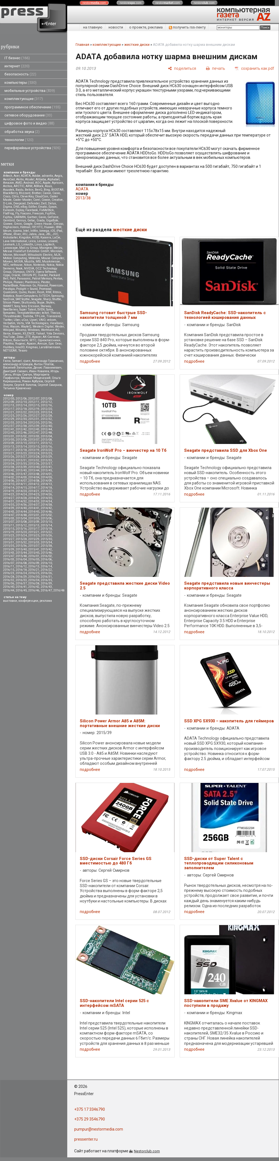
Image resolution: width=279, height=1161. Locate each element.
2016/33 (21, 580)
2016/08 (21, 563)
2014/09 (46, 480)
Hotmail (25, 227)
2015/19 (8, 532)
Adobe (36, 176)
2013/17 (8, 450)
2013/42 (8, 470)
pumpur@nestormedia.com (98, 1129)
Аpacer (36, 337)
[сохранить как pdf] (254, 68)
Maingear (45, 248)
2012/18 (21, 409)
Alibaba (41, 179)
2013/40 (33, 467)
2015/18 (46, 529)
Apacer (31, 343)
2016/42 (33, 587)
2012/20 (46, 409)
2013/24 (33, 453)
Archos (7, 186)
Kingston (25, 237)
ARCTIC (19, 186)
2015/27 (8, 539)
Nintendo (39, 265)
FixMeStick (46, 210)
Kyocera (45, 237)
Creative (57, 200)
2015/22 (46, 532)
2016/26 (46, 573)
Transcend (53, 316)
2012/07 (33, 398)
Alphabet (53, 179)
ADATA (26, 176)
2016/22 (46, 570)
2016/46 (33, 590)
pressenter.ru (86, 1139)
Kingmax (32, 347)
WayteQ (26, 326)
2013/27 (21, 456)
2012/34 (21, 422)
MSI (38, 261)
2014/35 (8, 505)
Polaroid (42, 285)
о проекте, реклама (146, 27)
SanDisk (8, 299)
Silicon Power (11, 302)
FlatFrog (8, 213)
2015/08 (21, 522)
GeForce (53, 217)
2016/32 (8, 580)
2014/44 (21, 511)
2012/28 (46, 415)
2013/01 (8, 436)
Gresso (58, 224)
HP (33, 227)
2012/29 (8, 419)
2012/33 (8, 422)
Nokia (50, 265)
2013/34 (8, 463)
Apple (46, 183)
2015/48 (21, 556)
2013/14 (21, 446)
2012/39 (33, 426)
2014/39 (8, 508)
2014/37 (33, 505)
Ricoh (40, 292)
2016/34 (33, 580)
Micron (7, 255)
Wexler (59, 326)
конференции (28, 601)
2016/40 (8, 587)
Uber (17, 320)
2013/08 (46, 439)
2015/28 (21, 539)
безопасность (20, 74)
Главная (82, 44)
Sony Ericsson (30, 306)
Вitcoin (7, 340)
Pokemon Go (28, 285)
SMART (8, 306)
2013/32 (33, 460)
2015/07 (8, 522)
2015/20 (21, 532)
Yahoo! (40, 333)
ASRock (39, 186)
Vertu (20, 323)
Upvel (33, 320)
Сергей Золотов (25, 385)
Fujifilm (50, 213)
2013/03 (33, 436)
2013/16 (46, 446)
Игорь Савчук (22, 374)
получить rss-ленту (187, 27)
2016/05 (33, 559)
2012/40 (46, 426)
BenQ (38, 190)
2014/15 (21, 487)
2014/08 (33, 480)
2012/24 (46, 412)
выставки (10, 601)
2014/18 (46, 487)
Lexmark (9, 244)
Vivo (6, 326)
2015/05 (33, 518)
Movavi (8, 261)
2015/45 (33, 553)
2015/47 (8, 556)
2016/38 (33, 583)
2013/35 (21, 463)
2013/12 (46, 443)
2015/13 (33, 525)
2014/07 (21, 480)
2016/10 (46, 563)
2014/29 (33, 498)
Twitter (7, 320)
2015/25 (33, 535)
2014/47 (8, 515)
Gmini (18, 224)
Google (28, 224)
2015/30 (46, 539)
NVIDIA (29, 268)
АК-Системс (51, 337)
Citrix (15, 196)
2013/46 (8, 474)
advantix (47, 176)
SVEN (41, 309)
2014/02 (8, 477)
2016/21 (33, 570)
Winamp (20, 330)
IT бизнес (17, 58)
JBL (48, 234)
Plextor (45, 282)
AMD (18, 183)
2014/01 (46, 474)
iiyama (17, 231)
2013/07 (33, 439)
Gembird (9, 220)
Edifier (32, 207)
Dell (44, 203)
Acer (17, 176)
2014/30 (46, 498)
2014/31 (8, 501)
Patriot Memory (42, 278)
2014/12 (33, 484)
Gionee (8, 224)
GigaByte (52, 220)
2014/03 (21, 477)
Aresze (42, 343)
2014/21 (33, 491)
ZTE (28, 337)
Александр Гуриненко (47, 361)
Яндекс (20, 343)
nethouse (16, 265)
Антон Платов (44, 364)
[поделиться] (182, 68)
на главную (92, 27)
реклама (46, 601)
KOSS (35, 237)
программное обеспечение (32, 107)
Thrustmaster (12, 316)
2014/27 (8, 498)
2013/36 (33, 463)
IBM (58, 227)
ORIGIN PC (29, 275)
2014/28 (21, 498)
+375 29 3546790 (89, 1119)
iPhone (7, 234)
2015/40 (21, 549)
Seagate (36, 299)
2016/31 (46, 577)
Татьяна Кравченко (17, 388)
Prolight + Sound (27, 289)
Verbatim (9, 323)
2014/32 (21, 501)
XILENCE (29, 333)
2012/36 (46, 422)
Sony (17, 306)
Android (28, 183)
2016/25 (33, 573)
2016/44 (8, 590)
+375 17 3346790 (89, 1109)
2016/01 (33, 556)
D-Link (7, 203)
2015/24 (21, 535)
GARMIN (20, 217)
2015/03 (8, 518)
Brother (36, 193)
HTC (40, 227)
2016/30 (33, 577)
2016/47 (46, 590)
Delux (52, 203)
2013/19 (33, 450)
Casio (56, 193)
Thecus (55, 313)
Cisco (6, 196)
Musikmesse (51, 261)
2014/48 (21, 515)
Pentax (57, 278)
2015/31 (8, 542)
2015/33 (33, 542)
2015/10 (46, 522)
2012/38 (21, 426)
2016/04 (21, 559)
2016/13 (33, 566)
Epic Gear (55, 343)
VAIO (42, 320)
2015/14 (46, 525)
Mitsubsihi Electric (40, 255)
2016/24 (21, 573)
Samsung (57, 296)
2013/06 (21, 439)
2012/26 (21, 415)
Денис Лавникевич (47, 367)
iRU (24, 234)
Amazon (8, 183)
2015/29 (33, 539)
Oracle (15, 275)
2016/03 (8, 559)
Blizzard (24, 193)
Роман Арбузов (32, 381)
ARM (29, 186)
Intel (26, 231)
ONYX (30, 272)
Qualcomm (10, 292)
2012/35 (33, 422)
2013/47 (21, 474)
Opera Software (46, 272)
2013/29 (46, 456)
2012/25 (8, 415)
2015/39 (8, 549)
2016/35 (46, 580)
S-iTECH (44, 296)
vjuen (26, 361)
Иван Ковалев (39, 371)
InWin (34, 231)
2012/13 (8, 405)
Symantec (9, 313)
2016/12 (21, 566)
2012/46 (21, 432)
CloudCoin (41, 196)
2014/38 (46, 505)
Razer (32, 292)
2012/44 (46, 429)
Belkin (29, 190)
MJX (57, 255)
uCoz (24, 320)
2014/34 (46, 501)
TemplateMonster (28, 313)
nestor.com (94, 2)
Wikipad (8, 330)
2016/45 (21, 590)
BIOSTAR (57, 190)
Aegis (58, 176)
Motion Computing (15, 258)
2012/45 (8, 432)
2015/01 (33, 515)
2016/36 (8, 583)
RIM (48, 292)
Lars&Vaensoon (49, 347)
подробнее (90, 361)
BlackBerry (10, 193)
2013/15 (33, 446)
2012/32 (46, 419)
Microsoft (20, 255)
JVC (55, 234)
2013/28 (33, 456)
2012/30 (21, 419)
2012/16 (46, 405)
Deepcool (19, 203)
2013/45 (46, 470)
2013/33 (46, 460)
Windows (34, 330)
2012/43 (33, 429)
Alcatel (29, 179)
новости (116, 27)
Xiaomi (16, 333)
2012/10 (21, 402)
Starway (46, 306)
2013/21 (8, 453)
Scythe (25, 299)
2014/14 (8, 487)
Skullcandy (28, 302)
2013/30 (8, 460)
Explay (20, 210)
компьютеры (20, 82)
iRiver (17, 234)
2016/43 (46, 587)
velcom (51, 320)
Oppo (6, 275)
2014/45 (33, 511)
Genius (21, 220)
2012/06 (21, 398)
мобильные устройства (29, 91)
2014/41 (33, 508)
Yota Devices (55, 333)
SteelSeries (10, 309)
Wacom (15, 326)
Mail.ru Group (28, 248)
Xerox (7, 333)
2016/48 (58, 590)
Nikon (28, 265)
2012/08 (46, 398)
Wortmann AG (50, 330)
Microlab (56, 251)
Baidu (19, 190)
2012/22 (21, 412)
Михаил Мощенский (35, 378)
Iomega (44, 231)
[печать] (215, 68)
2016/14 (46, 566)
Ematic (42, 207)
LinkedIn (27, 244)
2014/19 (8, 491)
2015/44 (21, 553)
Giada (41, 220)
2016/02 (46, 556)
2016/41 (21, 587)
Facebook (31, 210)
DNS (16, 207)
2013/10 (21, 443)
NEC (6, 265)
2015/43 (8, 553)
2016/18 (21, 570)
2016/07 (8, 563)
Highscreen (11, 227)
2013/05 (8, 439)
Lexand (52, 241)
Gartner (32, 217)
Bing (47, 190)
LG (18, 244)
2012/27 (33, 415)
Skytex (50, 302)
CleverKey (26, 196)
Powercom (56, 285)
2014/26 (46, 494)
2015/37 (33, 546)
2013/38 (8, 467)
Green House (43, 224)
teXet (45, 313)
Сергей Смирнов (50, 385)
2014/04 (33, 477)
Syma (49, 309)
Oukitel (43, 275)
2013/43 (21, 470)
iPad (59, 231)
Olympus (19, 272)
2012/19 (33, 409)
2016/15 (8, 570)
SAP (18, 299)
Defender (33, 203)
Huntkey (8, 347)
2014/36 (21, 505)
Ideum (7, 231)
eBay (24, 207)
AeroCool (9, 179)
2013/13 (8, 446)
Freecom (38, 213)
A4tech (7, 176)
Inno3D (20, 347)
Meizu (58, 248)
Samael (17, 361)
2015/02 (46, 515)
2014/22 (46, 491)
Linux (38, 244)
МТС (33, 340)
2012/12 (46, 402)
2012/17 (8, 409)
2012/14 (21, 405)
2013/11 (33, 443)
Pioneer (18, 282)
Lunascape (10, 248)
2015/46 (46, 553)
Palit (13, 278)
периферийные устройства (32, 148)
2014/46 (46, 511)
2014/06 (8, 480)
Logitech (48, 244)
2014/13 (46, 484)
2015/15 (8, 529)
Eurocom (8, 210)
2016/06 (46, 559)
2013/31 (21, 460)
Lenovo (41, 241)
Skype (41, 302)
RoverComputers (27, 296)
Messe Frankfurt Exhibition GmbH (26, 251)
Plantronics (32, 282)
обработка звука (22, 132)
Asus (48, 186)
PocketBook (10, 285)
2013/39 (21, 467)
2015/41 (33, 549)
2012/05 (8, 398)
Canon (47, 193)
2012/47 (33, 432)
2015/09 (33, 522)
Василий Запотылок (17, 367)
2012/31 (33, 419)
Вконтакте (20, 340)
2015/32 (21, 542)
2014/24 (21, 494)
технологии (18, 140)
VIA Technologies (37, 323)
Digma (7, 207)
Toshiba (28, 316)
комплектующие (23, 99)
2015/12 (21, 525)
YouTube (9, 337)
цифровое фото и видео (29, 123)
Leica (32, 241)
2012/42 (21, 429)
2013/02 (21, 436)
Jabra (33, 234)
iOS (52, 231)
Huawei (49, 227)
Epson (53, 207)
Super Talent (27, 309)
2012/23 (33, 412)
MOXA (18, 261)
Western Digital (43, 326)
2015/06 (46, 518)
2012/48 (46, 432)
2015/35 (8, 546)
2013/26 (8, 456)
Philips (7, 282)
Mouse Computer (52, 258)
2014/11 (21, 484)
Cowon (46, 200)
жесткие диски (137, 44)
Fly (17, 213)
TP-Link (40, 316)
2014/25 (33, 494)
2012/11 (33, 402)
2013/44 (33, 470)
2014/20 (21, 491)
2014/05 (46, 477)
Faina (7, 361)
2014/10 (8, 484)
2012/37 (8, 426)
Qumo (23, 292)
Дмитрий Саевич (15, 371)
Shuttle (56, 299)
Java (41, 234)
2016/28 (8, 577)
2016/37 (21, 583)
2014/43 (8, 511)
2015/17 (33, 529)
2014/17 (33, 487)
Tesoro (22, 350)
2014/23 (8, 494)
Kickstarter (10, 237)
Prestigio (9, 289)
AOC (38, 183)
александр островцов (18, 364)
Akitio (20, 179)
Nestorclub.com (147, 1151)
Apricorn (57, 183)
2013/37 (46, 463)
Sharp (47, 299)
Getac (31, 220)
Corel (36, 200)
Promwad (45, 289)
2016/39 (46, 583)
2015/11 (8, 525)
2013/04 (46, 436)
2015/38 (46, 546)
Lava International (15, 241)
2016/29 (21, 577)
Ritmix (57, 292)
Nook (19, 268)
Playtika (8, 343)
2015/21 (33, 532)
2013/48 (33, 474)
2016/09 (33, 563)
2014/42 (46, 508)
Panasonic (24, 278)
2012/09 (8, 402)
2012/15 (33, 405)
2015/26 (46, 535)
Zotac (20, 337)
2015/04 (21, 518)
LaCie (56, 237)
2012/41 (8, 429)
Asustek (8, 190)
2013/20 (46, 450)
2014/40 (21, 508)
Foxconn (25, 213)
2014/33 (33, 501)
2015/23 (8, 535)
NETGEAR (10, 350)
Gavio (42, 217)
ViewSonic (56, 323)
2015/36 (21, 546)
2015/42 (46, 549)
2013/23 (21, 453)
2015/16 (21, 529)
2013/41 (46, 467)
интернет (17, 66)
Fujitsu (7, 217)
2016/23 (8, 573)
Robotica (8, 296)
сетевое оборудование (28, 115)
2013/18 (21, 450)
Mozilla (29, 261)
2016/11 (8, 566)
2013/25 (46, 453)
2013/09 (8, 443)
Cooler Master (22, 200)
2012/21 (8, 412)
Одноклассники (49, 340)
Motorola (34, 258)
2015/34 (46, 542)
